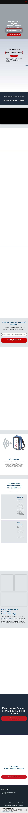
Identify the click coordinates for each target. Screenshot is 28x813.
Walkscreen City (20, 802)
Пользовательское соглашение (11, 805)
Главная (6, 802)
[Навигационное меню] (26, 1)
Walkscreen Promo (12, 802)
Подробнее (14, 55)
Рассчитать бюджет (14, 34)
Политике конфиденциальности (7, 811)
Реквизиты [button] (21, 805)
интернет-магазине (7, 618)
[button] (14, 777)
